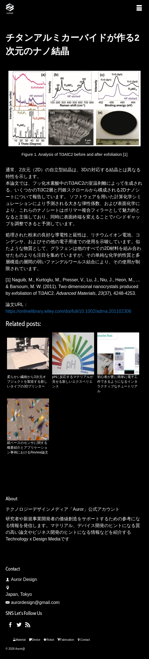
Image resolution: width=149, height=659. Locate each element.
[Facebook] (10, 625)
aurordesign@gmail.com (33, 602)
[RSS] (28, 625)
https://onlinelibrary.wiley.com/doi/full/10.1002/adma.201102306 (68, 311)
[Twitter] (19, 625)
